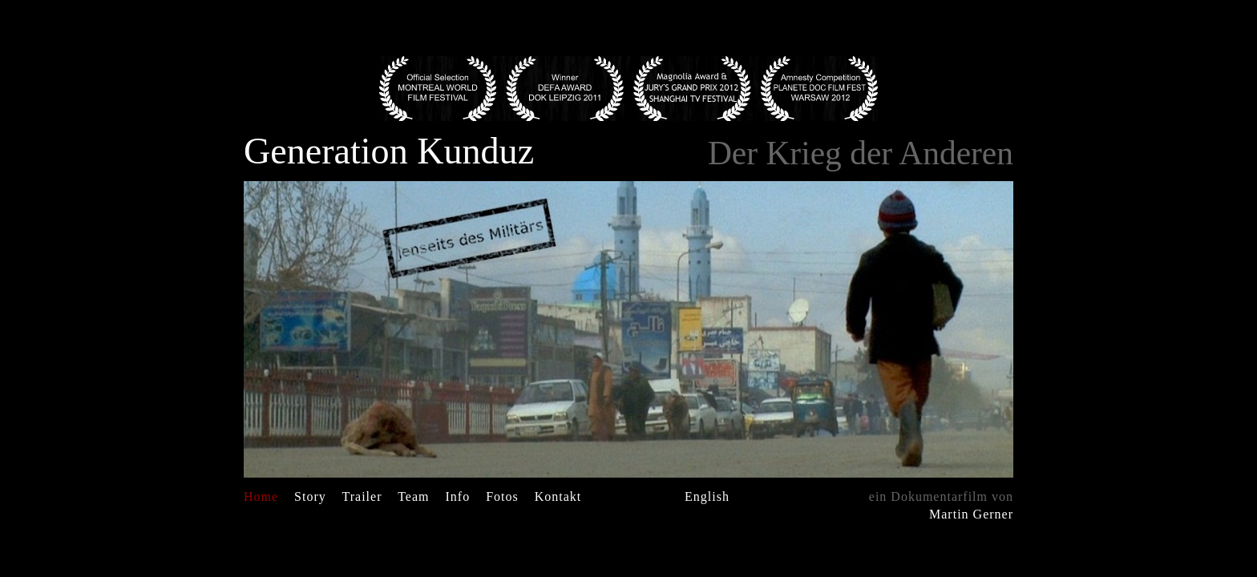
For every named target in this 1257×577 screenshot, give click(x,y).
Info (458, 496)
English (707, 496)
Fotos (502, 496)
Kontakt (558, 496)
